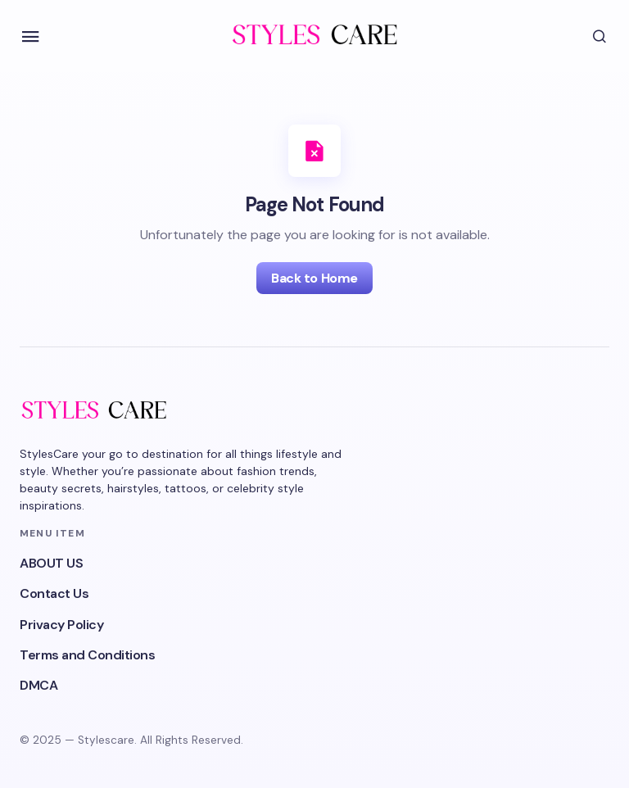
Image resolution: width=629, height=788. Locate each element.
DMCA (38, 685)
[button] (31, 36)
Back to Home (314, 278)
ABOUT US (51, 563)
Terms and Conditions (87, 654)
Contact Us (54, 593)
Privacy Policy (61, 624)
